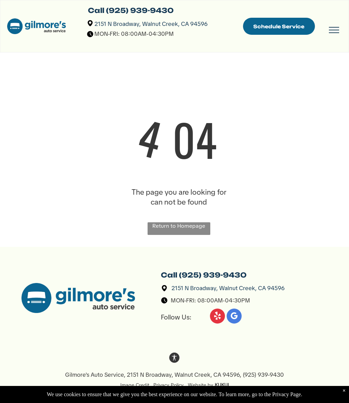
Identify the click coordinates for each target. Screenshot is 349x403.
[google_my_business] (234, 317)
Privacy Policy (168, 385)
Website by (200, 385)
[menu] (334, 30)
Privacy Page (286, 398)
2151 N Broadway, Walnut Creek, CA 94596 (151, 24)
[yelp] (217, 317)
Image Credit (136, 385)
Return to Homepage (178, 225)
